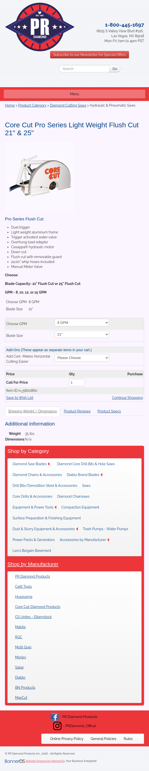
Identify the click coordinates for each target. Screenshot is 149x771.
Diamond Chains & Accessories (37, 475)
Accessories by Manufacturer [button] (84, 540)
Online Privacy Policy (66, 739)
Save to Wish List (19, 398)
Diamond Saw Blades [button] (31, 464)
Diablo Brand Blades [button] (84, 475)
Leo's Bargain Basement (32, 551)
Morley (20, 657)
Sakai (19, 667)
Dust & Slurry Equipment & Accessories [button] (45, 529)
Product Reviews (77, 411)
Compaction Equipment (80, 507)
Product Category (32, 105)
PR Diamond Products (32, 576)
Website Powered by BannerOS (44, 761)
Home (10, 105)
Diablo (20, 677)
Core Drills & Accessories (32, 496)
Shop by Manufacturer (33, 564)
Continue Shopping (127, 398)
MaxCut (21, 698)
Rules (128, 739)
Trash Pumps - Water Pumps (105, 529)
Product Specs (109, 411)
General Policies (103, 739)
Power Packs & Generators (34, 540)
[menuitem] (32, 464)
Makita (20, 627)
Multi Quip (23, 647)
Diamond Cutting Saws (68, 105)
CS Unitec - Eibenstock (33, 617)
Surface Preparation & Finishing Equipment (47, 518)
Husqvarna (23, 597)
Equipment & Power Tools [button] (34, 507)
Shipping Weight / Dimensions (32, 411)
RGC (18, 637)
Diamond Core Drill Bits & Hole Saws (86, 464)
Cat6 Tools (23, 587)
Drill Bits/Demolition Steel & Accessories (45, 486)
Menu (74, 94)
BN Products (25, 687)
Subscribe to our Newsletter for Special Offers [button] (89, 55)
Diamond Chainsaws (73, 496)
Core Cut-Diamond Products (37, 607)
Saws (86, 486)
